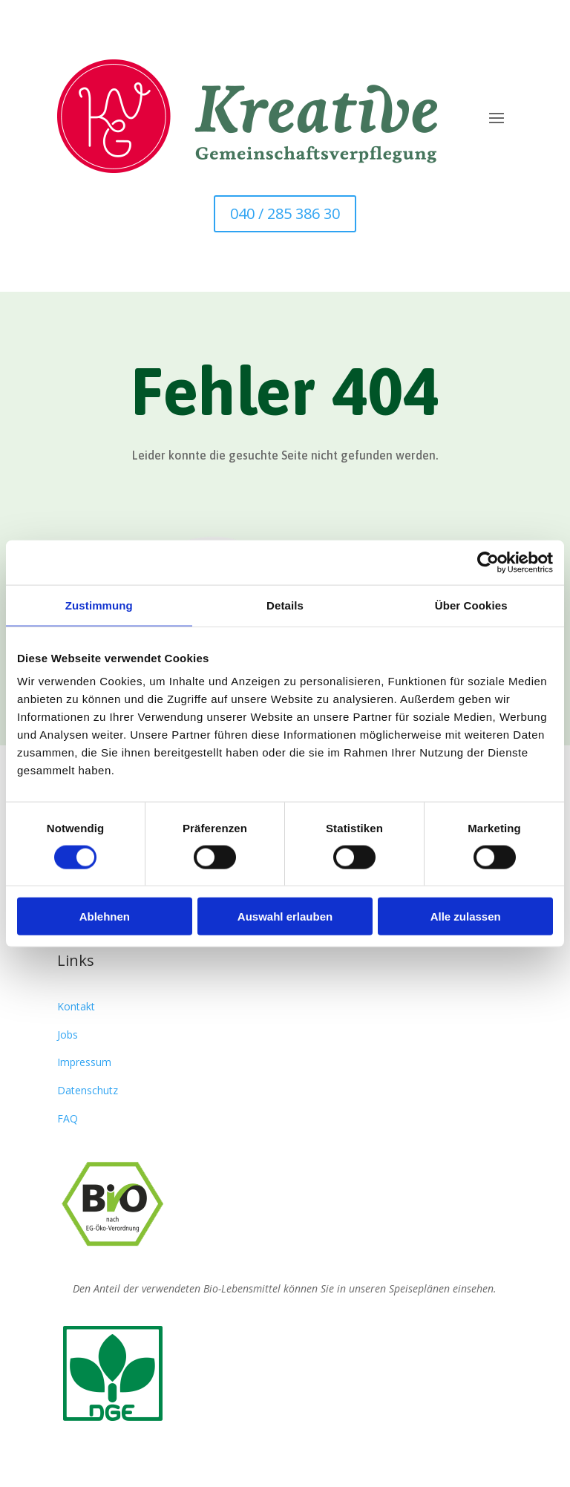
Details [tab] (285, 604)
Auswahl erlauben (285, 916)
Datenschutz (87, 1090)
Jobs (67, 1034)
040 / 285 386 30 (285, 213)
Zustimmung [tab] (99, 604)
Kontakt (76, 1006)
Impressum (84, 1062)
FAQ (67, 1118)
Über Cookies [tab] (471, 604)
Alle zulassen (465, 916)
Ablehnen (104, 916)
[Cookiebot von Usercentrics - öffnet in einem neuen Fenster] (488, 562)
